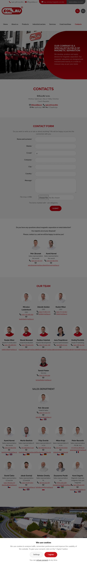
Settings (36, 555)
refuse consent (42, 560)
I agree (51, 555)
